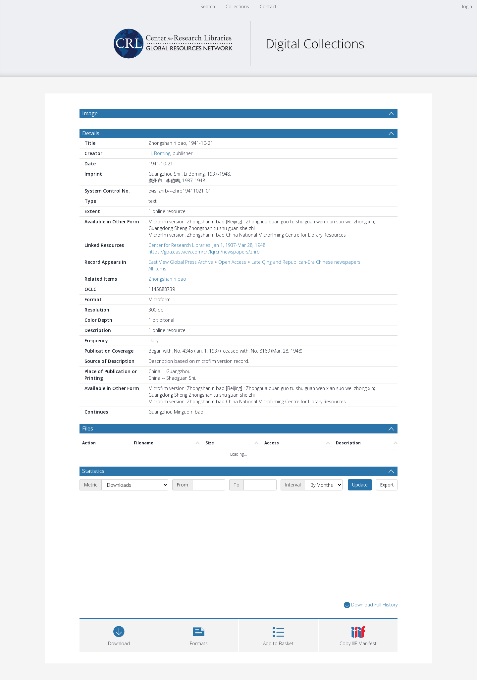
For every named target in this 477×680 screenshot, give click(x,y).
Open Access (232, 262)
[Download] (119, 634)
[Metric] (134, 484)
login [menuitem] (467, 6)
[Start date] (208, 484)
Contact (268, 6)
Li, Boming (159, 153)
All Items (157, 268)
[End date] (260, 484)
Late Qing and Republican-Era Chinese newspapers (305, 262)
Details (90, 133)
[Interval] (324, 484)
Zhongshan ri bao (167, 279)
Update (360, 485)
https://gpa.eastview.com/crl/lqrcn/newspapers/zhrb (204, 252)
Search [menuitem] (207, 6)
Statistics (93, 471)
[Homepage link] (238, 42)
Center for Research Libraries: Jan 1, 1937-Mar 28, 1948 (206, 245)
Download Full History (371, 604)
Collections (237, 6)
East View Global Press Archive (180, 262)
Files (87, 428)
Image (90, 113)
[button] (198, 634)
